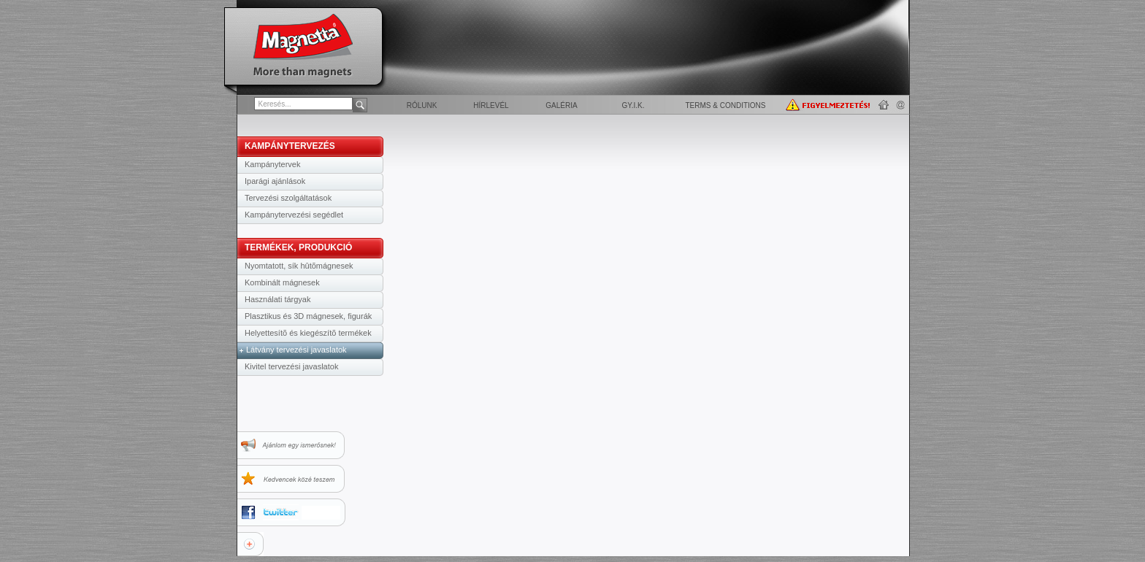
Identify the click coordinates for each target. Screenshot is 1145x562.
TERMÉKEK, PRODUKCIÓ (298, 247)
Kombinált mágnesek (282, 282)
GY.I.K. (633, 105)
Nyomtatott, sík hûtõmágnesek (299, 265)
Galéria (561, 105)
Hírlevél (490, 105)
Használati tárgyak (278, 299)
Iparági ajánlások (275, 181)
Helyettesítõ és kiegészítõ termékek (308, 332)
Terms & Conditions (725, 105)
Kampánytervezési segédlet (294, 214)
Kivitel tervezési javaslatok (291, 366)
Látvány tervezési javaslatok (296, 349)
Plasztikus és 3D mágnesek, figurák (308, 316)
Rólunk (422, 105)
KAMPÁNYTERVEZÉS (290, 146)
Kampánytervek (272, 164)
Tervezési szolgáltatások (288, 197)
